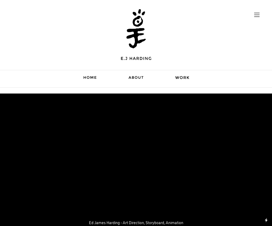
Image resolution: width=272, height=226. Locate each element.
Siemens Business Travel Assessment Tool (136, 101)
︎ (257, 15)
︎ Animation (136, 110)
